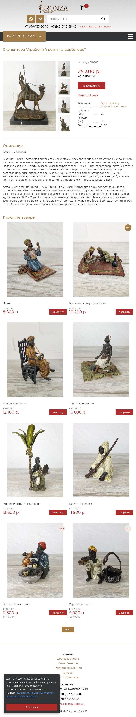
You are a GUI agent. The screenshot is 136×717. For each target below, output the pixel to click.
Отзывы (68, 672)
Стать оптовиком (68, 677)
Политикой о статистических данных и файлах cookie (30, 694)
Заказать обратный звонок (95, 26)
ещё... (68, 629)
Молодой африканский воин (22, 503)
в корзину (91, 85)
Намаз (7, 303)
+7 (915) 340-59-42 (68, 699)
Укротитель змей (80, 604)
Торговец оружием (81, 403)
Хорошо (32, 707)
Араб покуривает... (15, 403)
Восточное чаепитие (16, 604)
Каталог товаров (21, 36)
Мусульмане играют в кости (87, 303)
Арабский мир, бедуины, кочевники (114, 105)
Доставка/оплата (68, 658)
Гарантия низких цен (68, 668)
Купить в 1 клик (88, 95)
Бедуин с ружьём (80, 503)
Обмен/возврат (68, 663)
